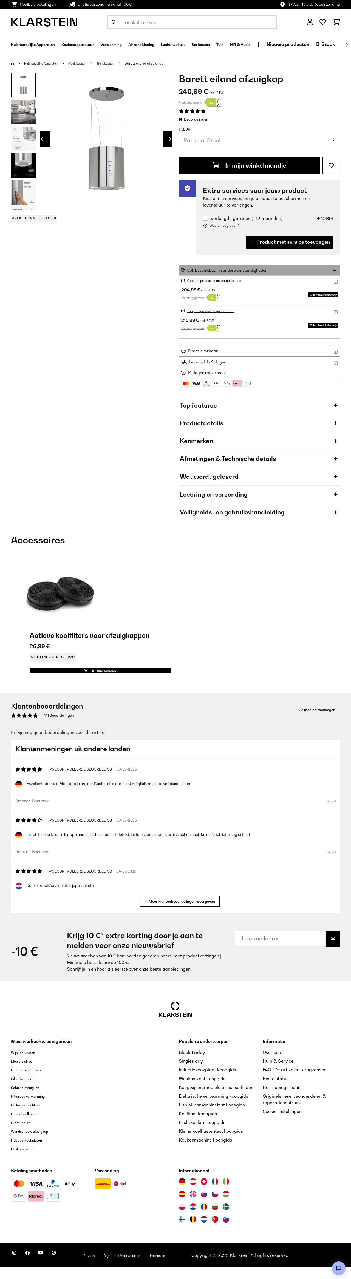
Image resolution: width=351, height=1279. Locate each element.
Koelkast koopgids (198, 1125)
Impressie (194, 1267)
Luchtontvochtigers (31, 1082)
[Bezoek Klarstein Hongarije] (226, 1206)
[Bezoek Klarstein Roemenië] (204, 1218)
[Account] (310, 22)
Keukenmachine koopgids (205, 1152)
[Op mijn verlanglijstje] (331, 165)
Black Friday (192, 1064)
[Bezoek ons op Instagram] (16, 1268)
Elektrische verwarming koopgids (213, 1108)
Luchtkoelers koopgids (202, 1134)
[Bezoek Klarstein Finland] (182, 1231)
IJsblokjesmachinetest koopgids (212, 1117)
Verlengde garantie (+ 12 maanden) (246, 218)
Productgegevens (190, 102)
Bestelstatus (275, 1090)
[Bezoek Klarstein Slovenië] (226, 1231)
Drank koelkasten (29, 1125)
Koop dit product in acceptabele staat (221, 280)
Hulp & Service (278, 1073)
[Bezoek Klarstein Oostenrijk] (193, 1193)
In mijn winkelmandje (250, 165)
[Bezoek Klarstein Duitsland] (182, 1193)
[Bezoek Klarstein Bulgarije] (215, 1218)
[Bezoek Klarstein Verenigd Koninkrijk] (193, 1206)
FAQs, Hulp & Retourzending (314, 4)
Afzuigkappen (91, 63)
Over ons (272, 1064)
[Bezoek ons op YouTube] (51, 1268)
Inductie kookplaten (31, 1152)
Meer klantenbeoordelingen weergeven (182, 913)
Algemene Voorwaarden (150, 1267)
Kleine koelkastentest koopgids (211, 1143)
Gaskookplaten (26, 1160)
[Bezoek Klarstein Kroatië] (193, 1218)
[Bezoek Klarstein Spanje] (182, 1206)
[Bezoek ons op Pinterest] (69, 1268)
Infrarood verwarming (34, 1108)
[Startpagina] (18, 63)
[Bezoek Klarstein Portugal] (215, 1231)
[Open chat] (339, 1268)
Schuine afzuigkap (30, 1099)
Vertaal (327, 816)
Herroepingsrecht (281, 1099)
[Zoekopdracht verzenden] (114, 22)
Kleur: (185, 129)
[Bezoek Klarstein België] (193, 1231)
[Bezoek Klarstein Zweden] (226, 1218)
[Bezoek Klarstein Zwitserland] (204, 1193)
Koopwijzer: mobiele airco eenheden (216, 1099)
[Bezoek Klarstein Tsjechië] (215, 1206)
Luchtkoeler (23, 1134)
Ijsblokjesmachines (30, 1117)
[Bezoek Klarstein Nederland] (204, 1231)
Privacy (108, 1267)
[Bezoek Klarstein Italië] (226, 1193)
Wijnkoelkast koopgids (202, 1090)
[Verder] (347, 45)
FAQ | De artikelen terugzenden (295, 1082)
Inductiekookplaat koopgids (207, 1082)
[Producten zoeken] (192, 22)
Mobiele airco (25, 1073)
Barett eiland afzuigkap (166, 63)
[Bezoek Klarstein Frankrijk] (215, 1193)
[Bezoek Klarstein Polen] (182, 1218)
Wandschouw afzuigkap (36, 1143)
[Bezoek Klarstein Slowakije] (204, 1206)
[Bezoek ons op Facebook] (34, 1268)
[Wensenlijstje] (322, 22)
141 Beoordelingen (193, 119)
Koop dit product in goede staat (215, 310)
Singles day (191, 1073)
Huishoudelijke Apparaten (47, 63)
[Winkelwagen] (336, 22)
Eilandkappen (125, 63)
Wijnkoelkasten (27, 1064)
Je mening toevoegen (307, 722)
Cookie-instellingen (282, 1123)
